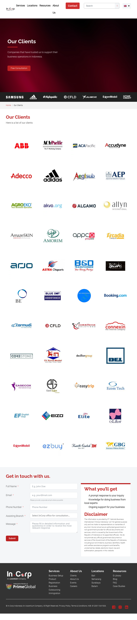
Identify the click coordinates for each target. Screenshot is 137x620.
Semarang (96, 579)
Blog (115, 579)
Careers (73, 586)
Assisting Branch (15, 516)
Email (9, 495)
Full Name (11, 486)
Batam (95, 586)
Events (73, 582)
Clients (73, 575)
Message (11, 524)
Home (8, 105)
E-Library (117, 575)
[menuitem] (126, 6)
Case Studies (119, 586)
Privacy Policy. (65, 606)
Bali (93, 575)
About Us (74, 579)
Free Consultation (19, 68)
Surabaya (96, 582)
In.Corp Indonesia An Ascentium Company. (25, 606)
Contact (72, 5)
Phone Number (14, 507)
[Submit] (117, 6)
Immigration (54, 593)
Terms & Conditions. (79, 606)
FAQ (115, 582)
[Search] (99, 6)
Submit (12, 538)
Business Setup (56, 575)
